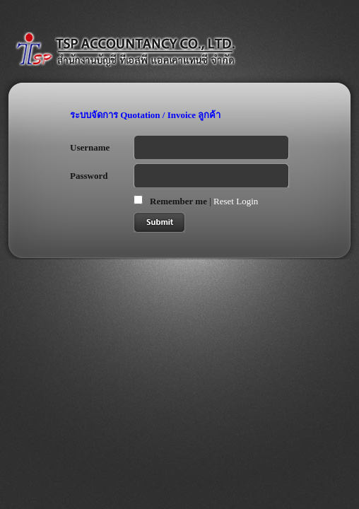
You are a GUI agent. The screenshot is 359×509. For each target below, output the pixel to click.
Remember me (178, 201)
